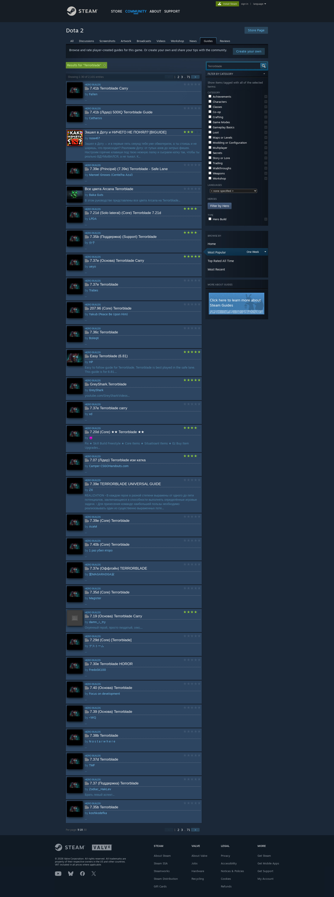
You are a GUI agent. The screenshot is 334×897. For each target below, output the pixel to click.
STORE (116, 11)
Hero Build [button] (217, 219)
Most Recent (216, 269)
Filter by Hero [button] (219, 206)
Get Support (265, 871)
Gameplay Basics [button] (221, 127)
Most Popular (217, 252)
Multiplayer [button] (218, 147)
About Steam (162, 855)
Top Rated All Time (221, 261)
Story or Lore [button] (219, 158)
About (155, 11)
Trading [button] (216, 163)
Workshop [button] (217, 178)
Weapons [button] (217, 173)
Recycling (197, 878)
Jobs (194, 863)
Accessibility (229, 863)
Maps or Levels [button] (220, 137)
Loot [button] (214, 132)
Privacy (225, 855)
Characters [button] (218, 101)
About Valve (199, 855)
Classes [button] (215, 107)
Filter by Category (237, 73)
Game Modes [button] (219, 122)
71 (188, 77)
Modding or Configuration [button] (228, 142)
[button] (266, 96)
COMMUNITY (136, 11)
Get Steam (264, 855)
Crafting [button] (216, 117)
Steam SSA (161, 863)
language (258, 3)
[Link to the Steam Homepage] (85, 14)
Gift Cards (160, 886)
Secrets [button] (215, 153)
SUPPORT (172, 11)
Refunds (226, 886)
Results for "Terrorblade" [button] (86, 65)
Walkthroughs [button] (220, 168)
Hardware (197, 871)
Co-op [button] (215, 112)
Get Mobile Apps (268, 863)
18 (81, 829)
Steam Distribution (166, 878)
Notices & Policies (232, 871)
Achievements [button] (220, 96)
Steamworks (162, 871)
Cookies (226, 878)
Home (212, 244)
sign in (244, 3)
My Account (266, 878)
